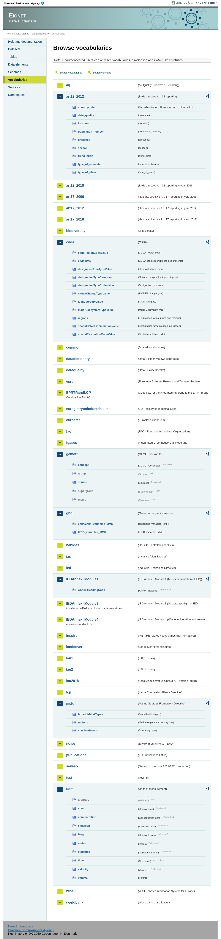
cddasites (84, 261)
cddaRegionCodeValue (93, 252)
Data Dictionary (40, 33)
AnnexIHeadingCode (91, 590)
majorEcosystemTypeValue (96, 309)
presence (84, 139)
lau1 (69, 658)
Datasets (14, 49)
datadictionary (78, 359)
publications (76, 755)
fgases (71, 442)
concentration (87, 817)
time (81, 860)
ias (68, 556)
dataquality (75, 370)
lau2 (69, 669)
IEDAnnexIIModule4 (82, 619)
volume (83, 878)
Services (14, 87)
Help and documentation (25, 41)
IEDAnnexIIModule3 (82, 603)
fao (68, 431)
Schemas (14, 72)
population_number (91, 131)
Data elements (18, 64)
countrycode (86, 107)
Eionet (25, 33)
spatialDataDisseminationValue (98, 326)
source (82, 482)
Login (178, 3)
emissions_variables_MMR (95, 524)
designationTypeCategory (95, 277)
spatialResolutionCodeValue (96, 334)
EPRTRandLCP (78, 392)
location (83, 123)
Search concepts (102, 72)
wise (70, 891)
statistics (84, 851)
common (73, 347)
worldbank (74, 902)
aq (68, 85)
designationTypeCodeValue (96, 285)
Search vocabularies (71, 72)
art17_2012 (75, 208)
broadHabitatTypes (90, 714)
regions (83, 318)
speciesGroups (88, 730)
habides (72, 545)
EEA (26, 3)
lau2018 (72, 681)
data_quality (86, 115)
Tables (12, 56)
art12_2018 (75, 185)
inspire (71, 635)
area (81, 808)
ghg (69, 513)
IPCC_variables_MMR (92, 532)
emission (84, 825)
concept (83, 464)
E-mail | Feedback (20, 926)
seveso (72, 766)
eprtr (70, 381)
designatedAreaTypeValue (95, 269)
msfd (70, 703)
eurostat (73, 420)
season (82, 148)
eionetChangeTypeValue (94, 293)
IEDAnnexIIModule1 (82, 579)
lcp (68, 692)
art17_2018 (75, 219)
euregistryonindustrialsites (88, 409)
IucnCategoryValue (90, 301)
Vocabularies (17, 79)
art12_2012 (75, 96)
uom (69, 789)
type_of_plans (87, 172)
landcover (74, 647)
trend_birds (85, 156)
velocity (83, 869)
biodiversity (75, 231)
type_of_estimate (89, 164)
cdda (70, 242)
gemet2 (72, 454)
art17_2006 (75, 197)
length (82, 834)
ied (68, 568)
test (69, 777)
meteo (82, 843)
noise (70, 743)
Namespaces (17, 95)
